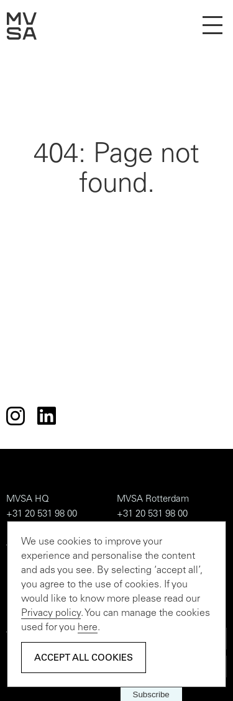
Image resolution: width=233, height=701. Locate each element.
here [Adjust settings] (88, 628)
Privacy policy (51, 613)
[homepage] (22, 37)
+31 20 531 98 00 (41, 514)
